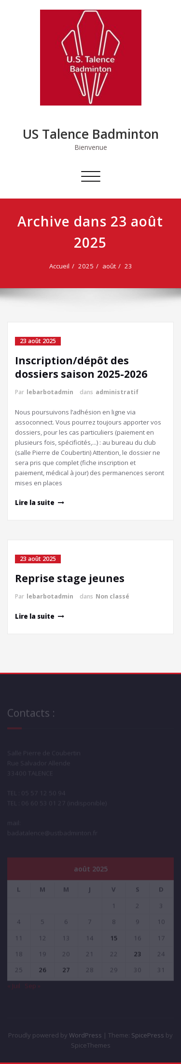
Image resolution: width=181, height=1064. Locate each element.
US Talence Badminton (91, 134)
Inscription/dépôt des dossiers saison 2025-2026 (81, 367)
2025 (88, 266)
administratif (117, 392)
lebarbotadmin (50, 392)
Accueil (61, 266)
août (111, 266)
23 (130, 266)
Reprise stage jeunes (70, 578)
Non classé (112, 596)
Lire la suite (35, 502)
